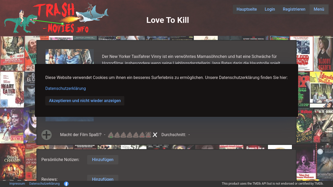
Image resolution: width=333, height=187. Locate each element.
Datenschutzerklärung (65, 88)
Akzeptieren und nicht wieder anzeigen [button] (85, 100)
